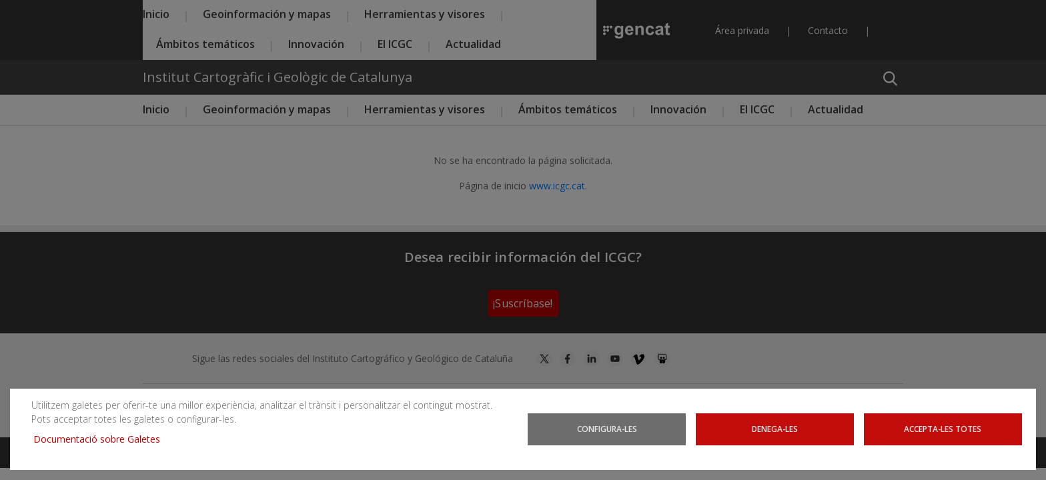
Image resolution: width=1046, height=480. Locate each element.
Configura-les (607, 428)
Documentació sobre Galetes (101, 439)
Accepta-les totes (942, 428)
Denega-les (775, 428)
